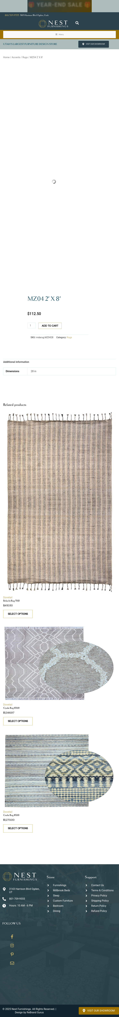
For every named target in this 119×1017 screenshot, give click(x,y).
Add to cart (50, 325)
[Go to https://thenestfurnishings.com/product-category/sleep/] (62, 895)
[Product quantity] (31, 325)
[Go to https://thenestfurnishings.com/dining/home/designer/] (62, 901)
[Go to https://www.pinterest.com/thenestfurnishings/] (12, 955)
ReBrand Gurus (35, 1012)
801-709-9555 (12, 15)
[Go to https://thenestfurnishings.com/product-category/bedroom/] (62, 906)
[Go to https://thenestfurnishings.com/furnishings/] (62, 885)
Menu (59, 34)
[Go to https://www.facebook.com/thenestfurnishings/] (12, 938)
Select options (18, 614)
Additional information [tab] (16, 361)
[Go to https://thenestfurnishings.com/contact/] (12, 964)
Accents (16, 57)
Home (6, 57)
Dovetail (7, 597)
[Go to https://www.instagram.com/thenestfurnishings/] (12, 946)
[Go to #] (101, 901)
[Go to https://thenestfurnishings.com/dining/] (62, 911)
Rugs (25, 57)
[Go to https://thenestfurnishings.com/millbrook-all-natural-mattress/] (62, 890)
